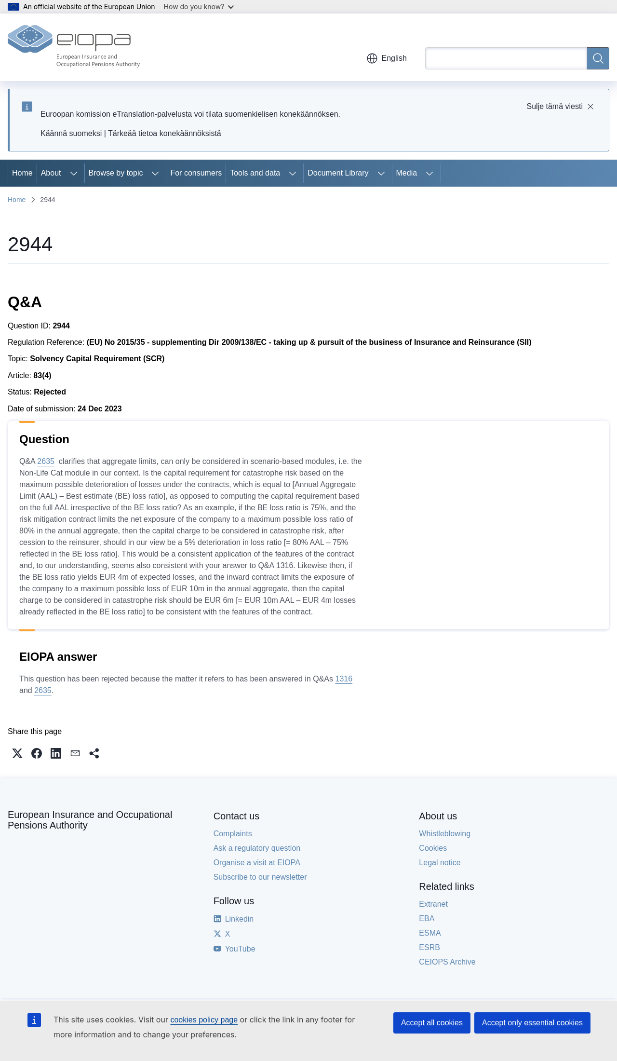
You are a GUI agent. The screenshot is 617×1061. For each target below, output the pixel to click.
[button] (17, 753)
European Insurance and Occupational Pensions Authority (90, 819)
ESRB (429, 947)
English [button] (386, 58)
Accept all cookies (432, 1023)
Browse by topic (116, 173)
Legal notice (439, 862)
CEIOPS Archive (447, 962)
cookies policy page (204, 1020)
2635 (45, 461)
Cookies (433, 848)
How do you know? (199, 6)
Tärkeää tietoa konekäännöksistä (164, 133)
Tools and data (255, 173)
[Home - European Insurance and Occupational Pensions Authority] (74, 47)
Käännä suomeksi (71, 133)
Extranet (433, 904)
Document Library (338, 173)
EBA (426, 918)
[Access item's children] (73, 173)
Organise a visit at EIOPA (257, 862)
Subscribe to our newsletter (260, 877)
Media (406, 173)
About (51, 173)
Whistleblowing (444, 834)
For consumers (196, 173)
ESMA (430, 933)
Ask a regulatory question (257, 848)
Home (22, 173)
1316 (343, 679)
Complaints (233, 834)
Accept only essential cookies (532, 1023)
